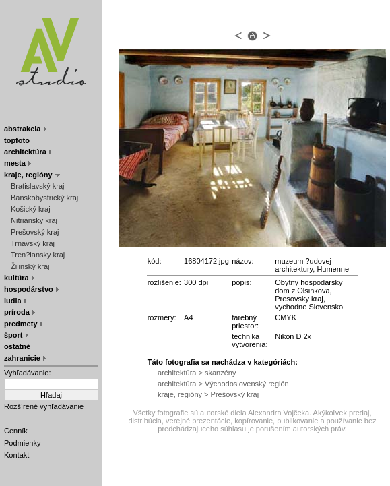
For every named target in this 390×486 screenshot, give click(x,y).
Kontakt (16, 455)
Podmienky (22, 443)
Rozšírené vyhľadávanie (44, 406)
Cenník (16, 431)
